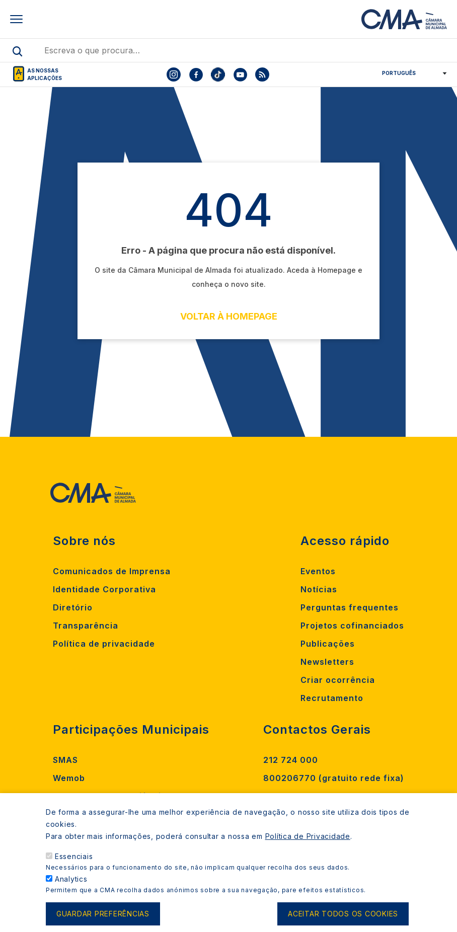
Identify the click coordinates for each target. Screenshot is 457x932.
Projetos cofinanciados (352, 625)
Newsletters (327, 662)
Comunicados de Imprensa (112, 571)
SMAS (65, 760)
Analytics (71, 891)
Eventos (318, 571)
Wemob (69, 778)
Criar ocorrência (337, 680)
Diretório (73, 607)
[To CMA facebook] (196, 74)
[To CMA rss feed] (262, 74)
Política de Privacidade (307, 848)
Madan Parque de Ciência (110, 796)
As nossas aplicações (44, 74)
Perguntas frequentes (349, 607)
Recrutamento (331, 698)
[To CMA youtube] (240, 74)
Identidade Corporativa (104, 589)
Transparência (85, 625)
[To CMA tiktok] (218, 74)
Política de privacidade (104, 644)
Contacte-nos (294, 796)
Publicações (327, 644)
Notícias (318, 589)
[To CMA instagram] (174, 74)
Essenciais (74, 868)
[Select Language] (411, 72)
